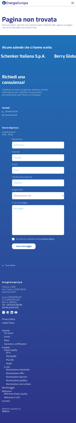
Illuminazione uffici (15, 373)
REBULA (6, 411)
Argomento (17, 189)
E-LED (7, 367)
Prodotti (6, 347)
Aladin (9, 363)
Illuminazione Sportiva (16, 377)
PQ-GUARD (11, 356)
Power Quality (10, 350)
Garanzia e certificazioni (15, 344)
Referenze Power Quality (15, 394)
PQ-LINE (10, 360)
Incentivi (6, 401)
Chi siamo (8, 333)
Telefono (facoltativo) (22, 177)
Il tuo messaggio (20, 202)
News (6, 340)
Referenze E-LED (12, 397)
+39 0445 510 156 (11, 112)
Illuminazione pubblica (16, 380)
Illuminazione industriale (17, 369)
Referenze (7, 391)
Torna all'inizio (10, 265)
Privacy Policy (8, 319)
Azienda (16, 152)
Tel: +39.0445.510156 (12, 305)
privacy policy (47, 239)
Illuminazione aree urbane (18, 384)
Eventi (7, 336)
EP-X (8, 352)
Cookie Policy (8, 323)
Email (14, 164)
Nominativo (17, 139)
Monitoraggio (8, 387)
